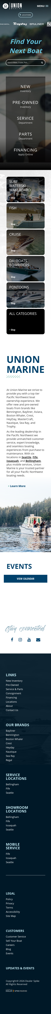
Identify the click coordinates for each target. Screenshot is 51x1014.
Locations (11, 701)
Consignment (13, 693)
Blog (8, 949)
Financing (11, 697)
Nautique (11, 751)
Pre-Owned (12, 685)
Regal (9, 760)
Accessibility (13, 911)
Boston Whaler (14, 739)
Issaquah (13, 461)
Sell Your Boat (14, 940)
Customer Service (16, 936)
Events (9, 953)
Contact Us (12, 710)
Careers (10, 945)
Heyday (10, 747)
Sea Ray (10, 755)
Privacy (10, 903)
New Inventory (14, 680)
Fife (35, 457)
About (9, 706)
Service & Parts (14, 689)
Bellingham (33, 461)
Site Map (11, 916)
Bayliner (10, 730)
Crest (9, 743)
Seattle (26, 457)
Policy (9, 899)
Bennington (12, 734)
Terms (9, 907)
